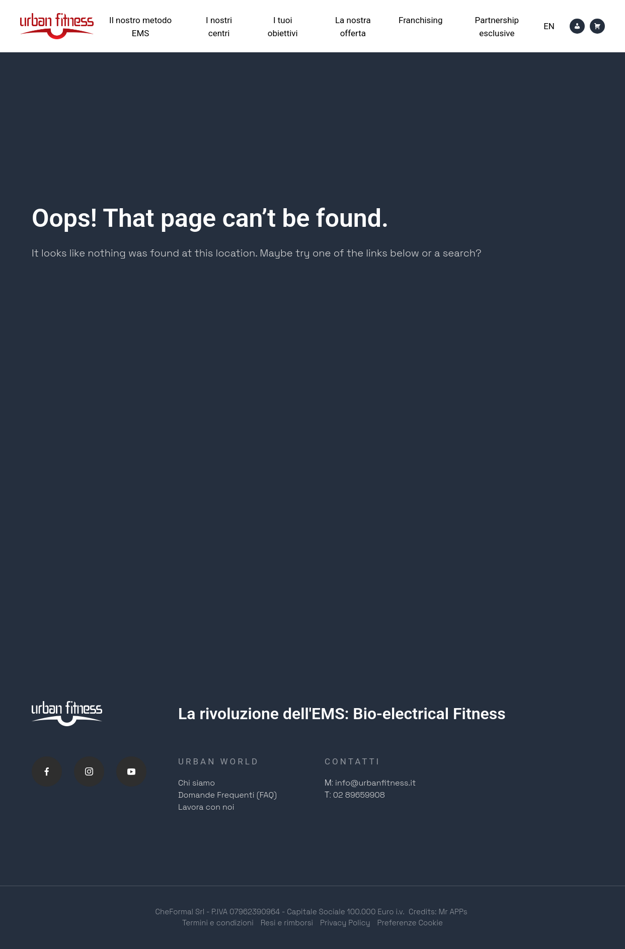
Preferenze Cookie (410, 922)
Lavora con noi (206, 807)
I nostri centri (219, 26)
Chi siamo (196, 783)
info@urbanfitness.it (375, 783)
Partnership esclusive (497, 26)
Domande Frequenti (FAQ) (227, 795)
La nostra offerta (353, 26)
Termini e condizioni (218, 922)
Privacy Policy (345, 922)
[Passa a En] (549, 26)
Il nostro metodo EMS (140, 26)
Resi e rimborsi (287, 922)
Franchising (420, 20)
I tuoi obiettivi (283, 26)
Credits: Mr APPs (438, 911)
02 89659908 (359, 795)
